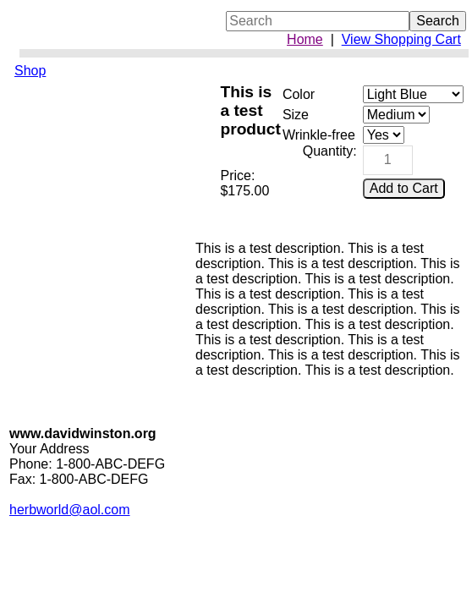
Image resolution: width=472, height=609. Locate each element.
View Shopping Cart (401, 39)
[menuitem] (99, 71)
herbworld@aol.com (69, 509)
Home (305, 39)
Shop (30, 70)
